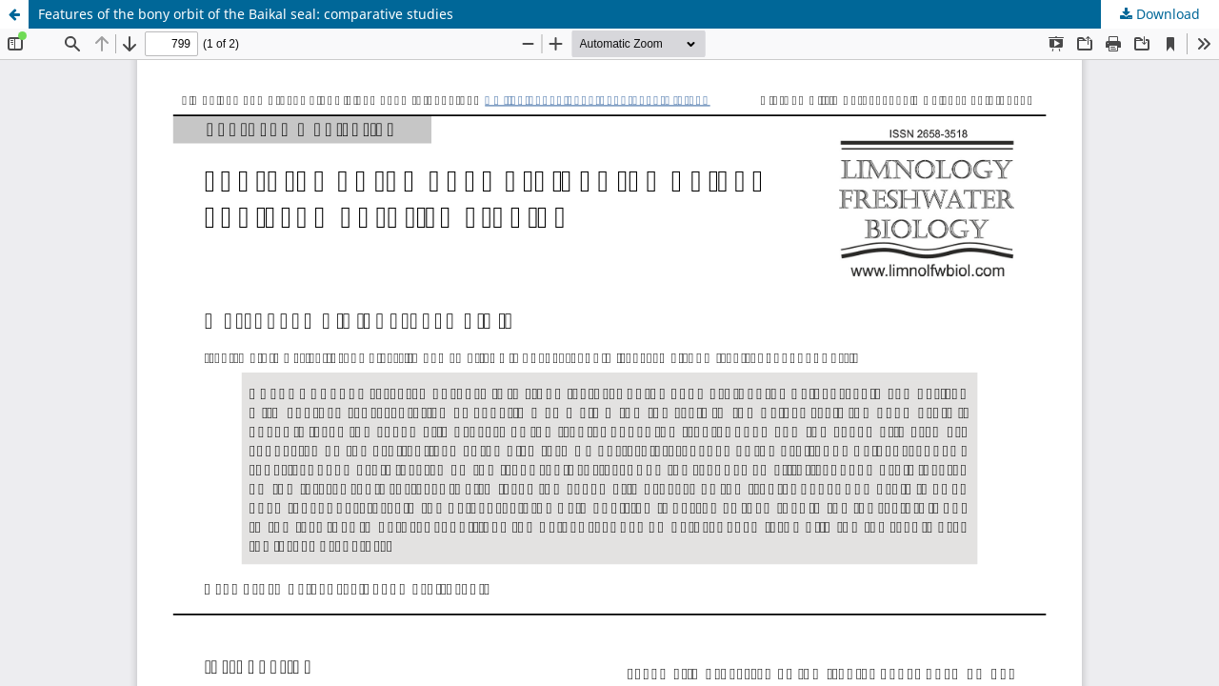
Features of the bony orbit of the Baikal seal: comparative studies (245, 14)
